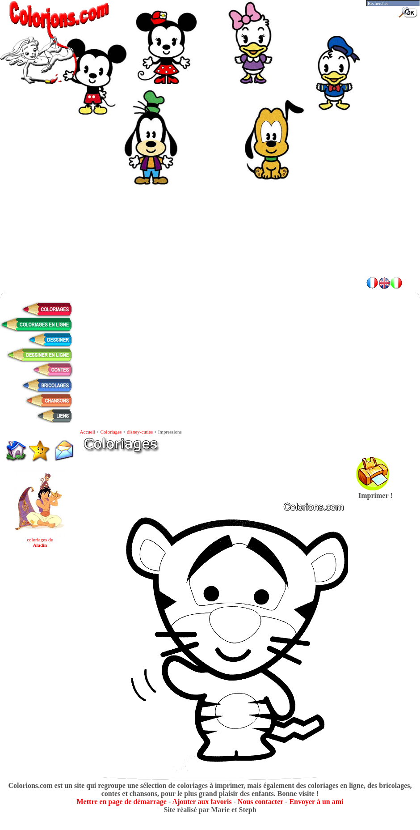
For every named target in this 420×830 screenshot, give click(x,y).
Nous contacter (260, 801)
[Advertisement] (210, 205)
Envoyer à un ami (316, 801)
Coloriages (111, 431)
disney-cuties (140, 431)
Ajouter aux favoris (201, 801)
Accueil (87, 431)
